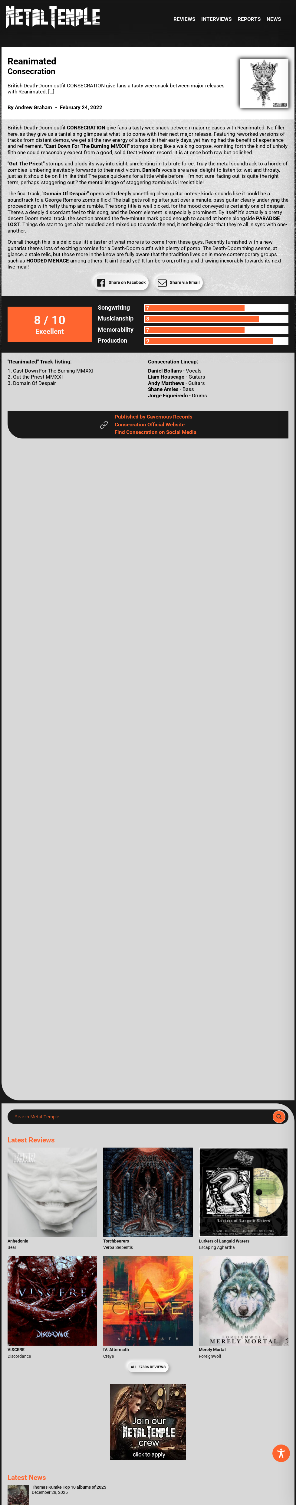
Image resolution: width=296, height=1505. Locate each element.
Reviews (184, 19)
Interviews (216, 19)
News (274, 19)
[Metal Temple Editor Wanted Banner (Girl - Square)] (148, 1458)
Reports (249, 19)
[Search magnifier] (279, 1116)
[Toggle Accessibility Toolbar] (281, 1453)
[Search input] (142, 1116)
